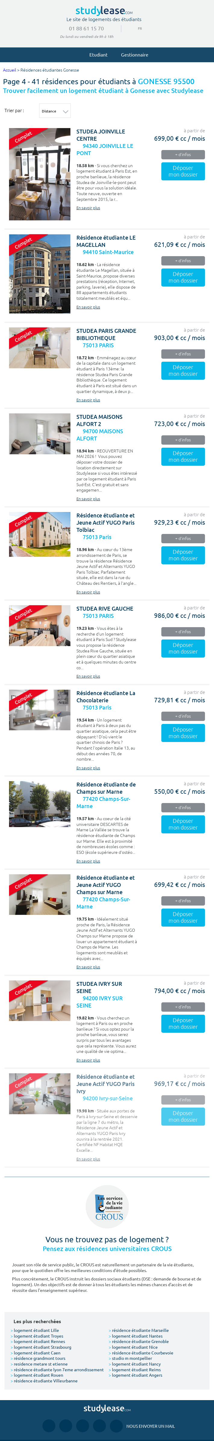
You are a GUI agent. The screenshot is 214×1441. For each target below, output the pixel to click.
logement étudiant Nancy (135, 1363)
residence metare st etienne (39, 1363)
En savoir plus (88, 208)
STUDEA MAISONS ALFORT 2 (99, 420)
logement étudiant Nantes (136, 1335)
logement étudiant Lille (35, 1330)
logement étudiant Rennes (38, 1341)
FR (137, 28)
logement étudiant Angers (135, 1375)
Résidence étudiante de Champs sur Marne (106, 788)
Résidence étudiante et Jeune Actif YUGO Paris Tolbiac (105, 522)
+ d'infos (183, 154)
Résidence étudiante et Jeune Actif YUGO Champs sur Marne (105, 885)
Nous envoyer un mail (142, 1426)
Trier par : (14, 110)
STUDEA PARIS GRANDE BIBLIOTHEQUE (106, 334)
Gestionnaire (132, 54)
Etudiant (95, 54)
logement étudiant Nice (133, 1347)
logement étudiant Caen (35, 1352)
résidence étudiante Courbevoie (141, 1352)
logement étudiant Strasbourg (41, 1347)
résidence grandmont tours (38, 1358)
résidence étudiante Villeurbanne (44, 1380)
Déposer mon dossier (183, 171)
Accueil (9, 70)
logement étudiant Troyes (37, 1335)
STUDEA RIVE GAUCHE (104, 608)
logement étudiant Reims (135, 1369)
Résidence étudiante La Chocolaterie (105, 697)
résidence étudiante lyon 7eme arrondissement (57, 1369)
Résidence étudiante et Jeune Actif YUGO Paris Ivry (105, 1084)
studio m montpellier (130, 1358)
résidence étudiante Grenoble (139, 1341)
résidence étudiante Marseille (139, 1330)
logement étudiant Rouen (37, 1375)
